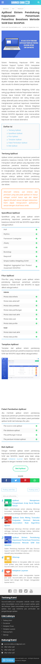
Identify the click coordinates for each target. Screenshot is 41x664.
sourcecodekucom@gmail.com (14, 644)
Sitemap (15, 557)
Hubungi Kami (7, 632)
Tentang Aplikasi (14, 130)
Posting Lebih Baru (9, 490)
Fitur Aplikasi (13, 136)
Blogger (24, 660)
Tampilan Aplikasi (15, 140)
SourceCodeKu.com (21, 658)
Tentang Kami (7, 620)
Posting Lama (33, 490)
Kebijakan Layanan (20, 571)
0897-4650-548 (9, 647)
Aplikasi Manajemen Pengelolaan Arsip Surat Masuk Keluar (25, 503)
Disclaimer (6, 623)
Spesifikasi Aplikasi (15, 133)
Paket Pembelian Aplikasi (17, 143)
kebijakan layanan (16, 459)
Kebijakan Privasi (8, 626)
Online (8, 660)
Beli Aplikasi (12, 146)
